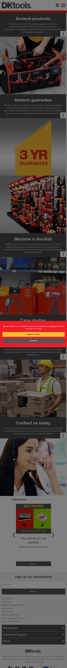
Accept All (33, 341)
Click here (52, 326)
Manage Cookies (33, 334)
